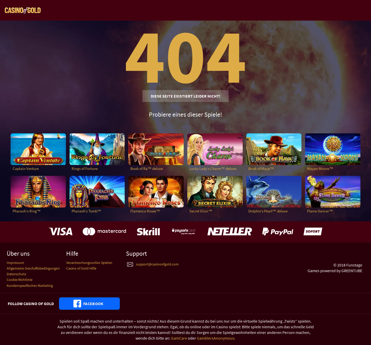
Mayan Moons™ (320, 168)
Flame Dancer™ (320, 211)
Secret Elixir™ (200, 211)
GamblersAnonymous (215, 338)
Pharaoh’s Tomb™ (86, 211)
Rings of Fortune (85, 168)
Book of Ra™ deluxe (146, 168)
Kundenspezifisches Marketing (30, 285)
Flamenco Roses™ (145, 211)
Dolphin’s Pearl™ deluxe (268, 211)
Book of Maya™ (261, 168)
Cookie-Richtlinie (19, 279)
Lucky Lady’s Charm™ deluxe (212, 168)
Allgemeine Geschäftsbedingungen (33, 268)
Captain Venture (26, 168)
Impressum (15, 262)
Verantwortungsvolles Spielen (89, 262)
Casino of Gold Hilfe (81, 268)
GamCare (179, 338)
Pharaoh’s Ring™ (27, 211)
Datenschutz (16, 274)
